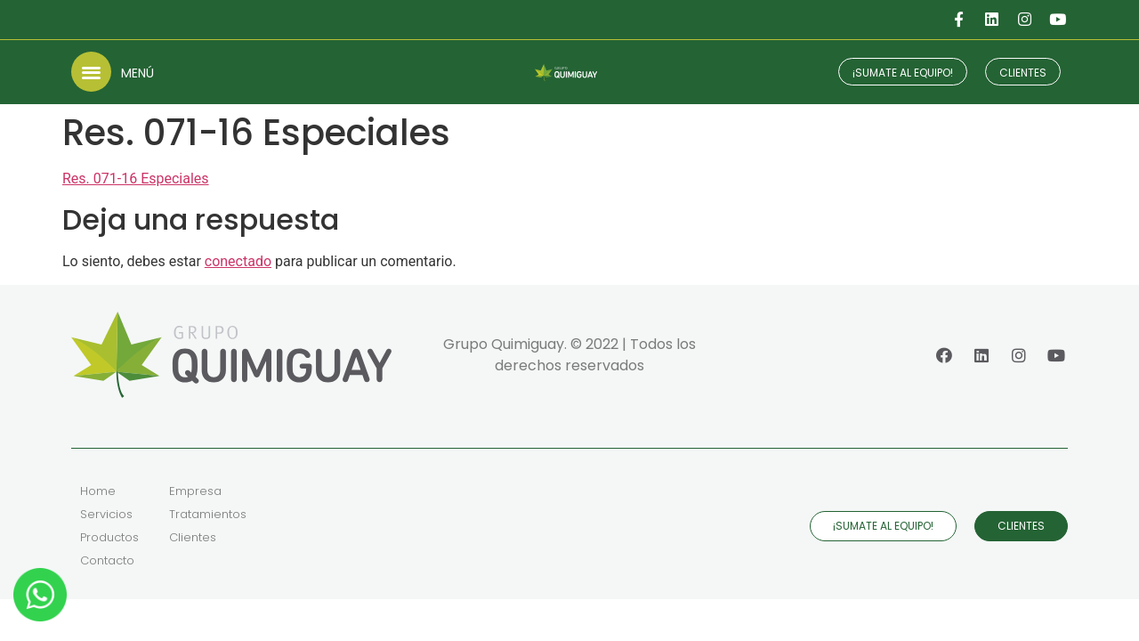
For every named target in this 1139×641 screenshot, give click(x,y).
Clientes (192, 537)
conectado (238, 261)
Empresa (195, 491)
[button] (91, 72)
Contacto (107, 560)
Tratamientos (207, 514)
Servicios (106, 514)
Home (98, 491)
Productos (109, 537)
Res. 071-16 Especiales (135, 178)
